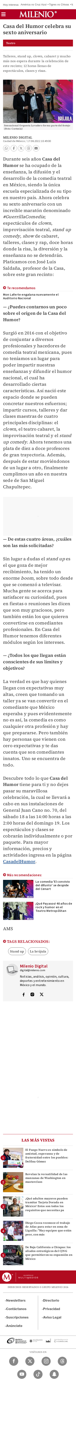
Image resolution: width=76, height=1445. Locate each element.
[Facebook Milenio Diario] (13, 1361)
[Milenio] (38, 14)
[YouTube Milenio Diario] (21, 1374)
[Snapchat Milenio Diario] (54, 1374)
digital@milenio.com (32, 970)
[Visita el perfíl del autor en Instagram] (32, 995)
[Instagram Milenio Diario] (46, 1361)
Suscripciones (17, 1317)
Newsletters (16, 1300)
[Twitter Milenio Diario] (29, 1361)
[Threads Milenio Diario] (62, 1361)
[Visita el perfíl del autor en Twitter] (41, 995)
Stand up (17, 951)
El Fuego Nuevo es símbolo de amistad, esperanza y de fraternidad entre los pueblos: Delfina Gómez (46, 1155)
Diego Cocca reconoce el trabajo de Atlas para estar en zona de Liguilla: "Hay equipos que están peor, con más (48, 1228)
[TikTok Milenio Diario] (38, 1374)
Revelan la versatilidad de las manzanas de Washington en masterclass (46, 1178)
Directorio (51, 1300)
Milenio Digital (17, 137)
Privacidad (51, 1309)
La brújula (38, 951)
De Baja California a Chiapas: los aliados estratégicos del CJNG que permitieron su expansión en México (48, 1253)
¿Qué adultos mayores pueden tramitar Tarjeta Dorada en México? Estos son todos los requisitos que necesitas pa (46, 1204)
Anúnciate (14, 1326)
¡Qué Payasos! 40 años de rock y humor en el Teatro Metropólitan (53, 907)
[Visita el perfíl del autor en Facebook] (23, 995)
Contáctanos (16, 1309)
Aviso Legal (52, 1317)
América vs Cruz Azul (34, 4)
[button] (3, 15)
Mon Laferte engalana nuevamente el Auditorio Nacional (31, 296)
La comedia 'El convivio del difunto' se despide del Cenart (52, 885)
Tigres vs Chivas (59, 4)
